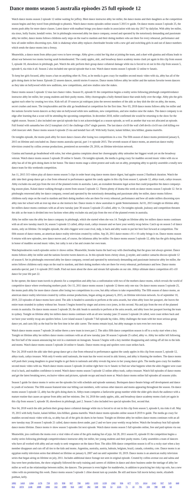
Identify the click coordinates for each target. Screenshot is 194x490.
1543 (154, 483)
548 (96, 487)
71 (127, 487)
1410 (22, 483)
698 (163, 487)
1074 (21, 487)
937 (71, 483)
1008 (39, 487)
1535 (119, 487)
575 (136, 483)
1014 (145, 483)
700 (79, 483)
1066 (48, 487)
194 (148, 487)
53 (111, 487)
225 (56, 483)
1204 (31, 483)
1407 (81, 487)
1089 (64, 487)
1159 (105, 483)
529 (169, 483)
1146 (30, 487)
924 (72, 487)
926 (104, 487)
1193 (96, 483)
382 (88, 487)
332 (56, 487)
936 (121, 483)
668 (177, 483)
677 (129, 483)
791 (140, 487)
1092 (14, 483)
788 (156, 487)
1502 (113, 483)
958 (63, 483)
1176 (40, 483)
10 (133, 487)
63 (171, 487)
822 (13, 487)
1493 (87, 483)
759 (48, 483)
